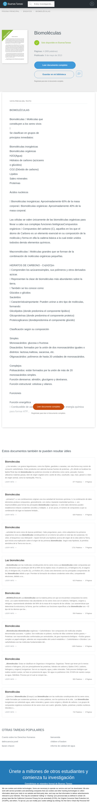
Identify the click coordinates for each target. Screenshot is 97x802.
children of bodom (58, 741)
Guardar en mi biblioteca (54, 74)
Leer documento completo (54, 65)
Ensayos (28, 11)
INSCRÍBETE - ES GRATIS (48, 790)
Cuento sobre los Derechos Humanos (18, 737)
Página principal (11, 11)
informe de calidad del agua (63, 746)
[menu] (92, 4)
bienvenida (55, 737)
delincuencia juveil (10, 741)
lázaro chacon (8, 746)
